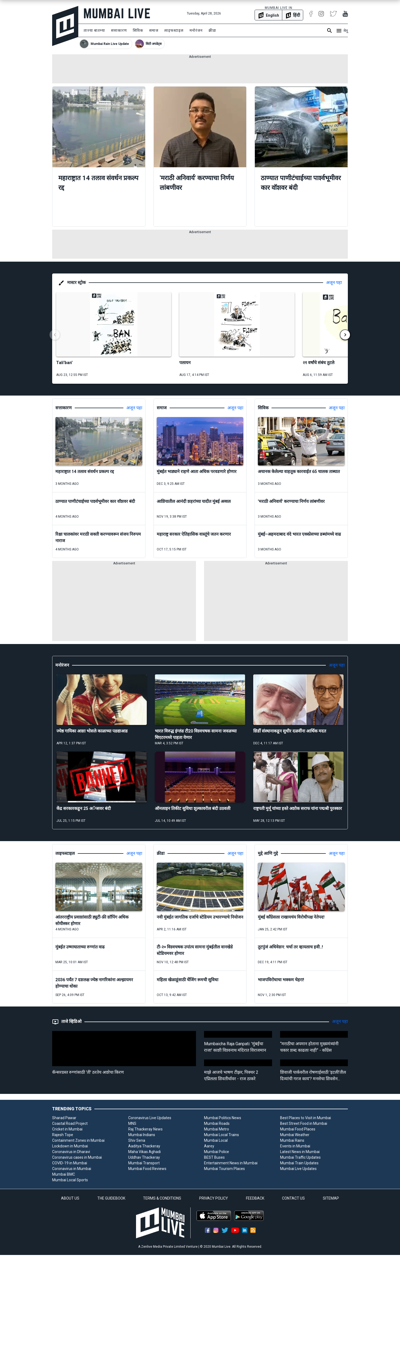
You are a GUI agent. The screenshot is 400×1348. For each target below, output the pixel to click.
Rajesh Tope (62, 1135)
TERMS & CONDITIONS (162, 1198)
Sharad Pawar (64, 1118)
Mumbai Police (216, 1152)
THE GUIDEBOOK (111, 1198)
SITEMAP (331, 1198)
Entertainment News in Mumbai (231, 1163)
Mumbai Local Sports (70, 1180)
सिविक (138, 30)
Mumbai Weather (294, 1135)
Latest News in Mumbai (300, 1152)
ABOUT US (70, 1198)
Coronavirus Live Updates (149, 1118)
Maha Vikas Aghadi (144, 1152)
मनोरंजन (196, 30)
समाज (153, 30)
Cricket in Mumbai (67, 1129)
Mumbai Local (216, 1140)
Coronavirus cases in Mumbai (77, 1157)
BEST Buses (214, 1157)
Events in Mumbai (295, 1146)
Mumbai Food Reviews (147, 1168)
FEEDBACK (255, 1198)
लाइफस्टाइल (174, 30)
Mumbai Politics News (222, 1118)
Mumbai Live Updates (298, 1168)
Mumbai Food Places (297, 1129)
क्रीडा (212, 30)
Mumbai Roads (217, 1123)
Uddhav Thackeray (144, 1157)
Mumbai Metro (216, 1129)
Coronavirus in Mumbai (71, 1168)
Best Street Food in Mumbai (303, 1123)
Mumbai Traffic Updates (300, 1157)
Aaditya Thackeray (144, 1146)
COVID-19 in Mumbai (69, 1163)
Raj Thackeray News (145, 1129)
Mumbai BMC (63, 1174)
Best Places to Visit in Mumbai (305, 1118)
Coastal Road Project (70, 1123)
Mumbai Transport (144, 1163)
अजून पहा (334, 282)
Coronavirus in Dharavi (71, 1152)
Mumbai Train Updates (299, 1163)
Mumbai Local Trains (221, 1135)
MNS (132, 1123)
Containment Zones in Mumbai (78, 1140)
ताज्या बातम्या (94, 30)
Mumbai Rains (292, 1140)
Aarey (209, 1146)
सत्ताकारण (119, 30)
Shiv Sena (136, 1140)
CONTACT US (293, 1198)
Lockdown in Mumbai (70, 1146)
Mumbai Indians (141, 1135)
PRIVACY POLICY (213, 1198)
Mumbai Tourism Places (224, 1168)
